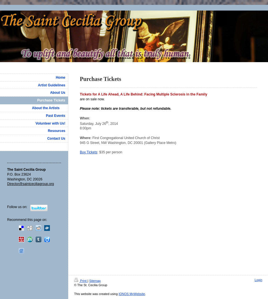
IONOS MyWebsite (132, 294)
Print (81, 280)
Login (258, 280)
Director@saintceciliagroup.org (30, 184)
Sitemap (95, 280)
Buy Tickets (88, 152)
